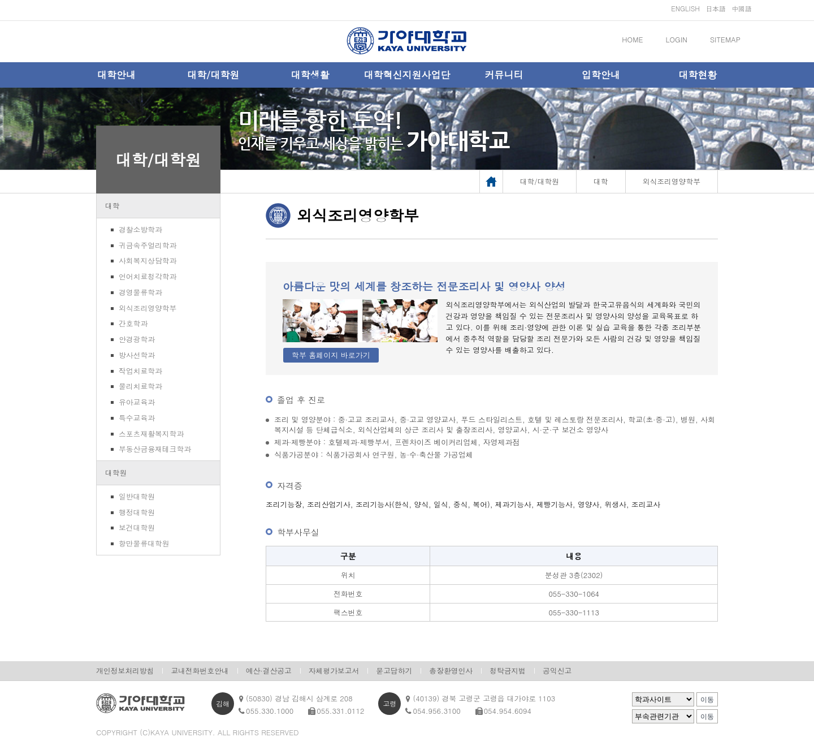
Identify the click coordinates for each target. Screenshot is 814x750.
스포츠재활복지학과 (151, 433)
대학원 (116, 472)
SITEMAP (725, 39)
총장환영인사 (451, 670)
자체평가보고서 (334, 670)
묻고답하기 (394, 670)
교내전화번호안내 (199, 670)
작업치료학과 (140, 370)
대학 (112, 205)
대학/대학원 (213, 74)
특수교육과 (137, 417)
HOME (632, 39)
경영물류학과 (140, 292)
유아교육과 (137, 401)
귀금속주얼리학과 (147, 245)
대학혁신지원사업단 (406, 74)
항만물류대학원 (144, 543)
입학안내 (601, 74)
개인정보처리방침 (125, 670)
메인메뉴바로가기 (0, 0)
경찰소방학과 (140, 229)
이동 (707, 700)
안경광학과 (137, 339)
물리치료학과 (140, 386)
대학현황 (697, 74)
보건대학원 (137, 527)
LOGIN (676, 39)
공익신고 (557, 670)
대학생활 (310, 74)
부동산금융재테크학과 (155, 448)
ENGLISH (685, 8)
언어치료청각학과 (147, 276)
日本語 (715, 8)
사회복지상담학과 (147, 260)
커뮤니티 (503, 74)
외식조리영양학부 (147, 308)
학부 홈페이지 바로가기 (331, 355)
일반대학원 (137, 496)
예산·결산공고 (269, 670)
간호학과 (133, 323)
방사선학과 (137, 355)
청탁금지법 (508, 670)
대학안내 (116, 74)
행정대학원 (137, 512)
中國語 (741, 8)
